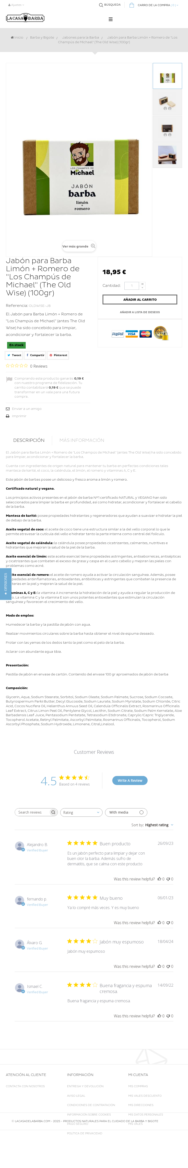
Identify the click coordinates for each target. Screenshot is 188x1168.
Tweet (13, 355)
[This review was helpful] (159, 879)
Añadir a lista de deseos (140, 312)
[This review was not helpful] (168, 879)
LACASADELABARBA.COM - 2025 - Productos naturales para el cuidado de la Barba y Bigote (86, 1159)
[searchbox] (32, 812)
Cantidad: (113, 285)
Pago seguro (77, 1124)
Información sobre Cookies (89, 1114)
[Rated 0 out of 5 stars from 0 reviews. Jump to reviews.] (26, 366)
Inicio (17, 38)
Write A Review (130, 780)
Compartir (34, 355)
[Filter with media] (126, 812)
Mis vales (135, 1124)
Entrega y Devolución (85, 1086)
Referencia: (17, 305)
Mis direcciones (140, 1105)
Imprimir (19, 416)
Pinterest (57, 355)
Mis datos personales (145, 1114)
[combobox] (81, 812)
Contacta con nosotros (25, 1086)
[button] (6, 584)
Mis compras (138, 1086)
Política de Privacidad (84, 1133)
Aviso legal (76, 1095)
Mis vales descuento (145, 1095)
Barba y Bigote (42, 38)
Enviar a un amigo (27, 409)
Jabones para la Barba (80, 38)
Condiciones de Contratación (91, 1105)
